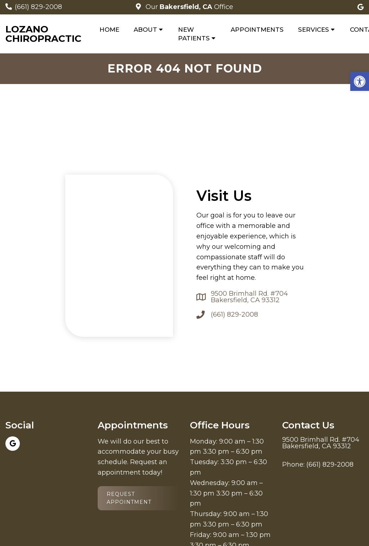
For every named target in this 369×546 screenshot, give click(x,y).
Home (109, 29)
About (145, 29)
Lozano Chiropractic (43, 34)
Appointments (257, 29)
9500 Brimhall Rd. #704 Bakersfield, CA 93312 (249, 296)
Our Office (188, 7)
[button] (359, 81)
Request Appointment (129, 498)
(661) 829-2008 (38, 7)
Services (313, 29)
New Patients (194, 34)
